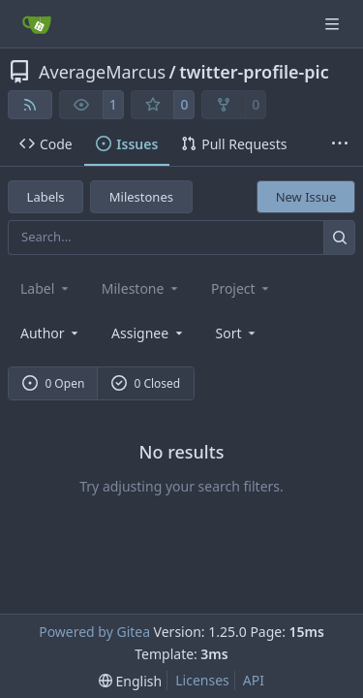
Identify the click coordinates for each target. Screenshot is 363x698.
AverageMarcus (102, 71)
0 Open (53, 383)
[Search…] (339, 237)
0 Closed (146, 383)
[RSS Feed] (30, 104)
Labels (46, 197)
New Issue (306, 197)
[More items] (339, 144)
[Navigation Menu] (334, 24)
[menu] (237, 333)
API (253, 680)
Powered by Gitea (94, 631)
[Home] (37, 24)
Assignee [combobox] (148, 333)
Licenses (202, 680)
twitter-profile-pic (253, 71)
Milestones (141, 197)
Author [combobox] (50, 333)
